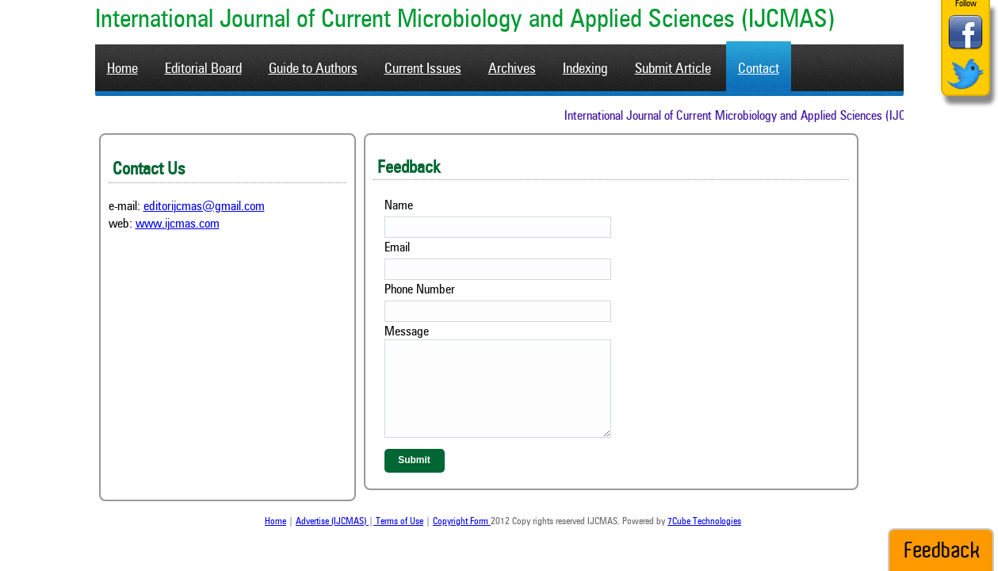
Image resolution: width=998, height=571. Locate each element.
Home (275, 522)
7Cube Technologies (704, 522)
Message (406, 332)
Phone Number (419, 290)
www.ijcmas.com (178, 224)
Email (397, 248)
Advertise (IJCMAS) (332, 522)
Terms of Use (398, 522)
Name (398, 206)
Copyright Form (462, 522)
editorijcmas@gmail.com (204, 207)
